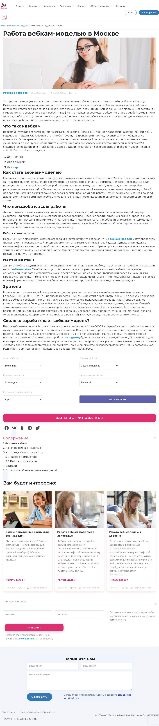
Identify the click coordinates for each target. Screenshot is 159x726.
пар (15, 167)
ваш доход (72, 337)
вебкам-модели (121, 238)
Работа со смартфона (21, 461)
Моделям (34, 6)
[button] (131, 12)
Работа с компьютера (21, 456)
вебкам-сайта (21, 269)
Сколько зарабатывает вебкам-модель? (30, 470)
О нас (20, 6)
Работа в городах (18, 26)
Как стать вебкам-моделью (22, 447)
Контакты (120, 6)
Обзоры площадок (101, 6)
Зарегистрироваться (79, 418)
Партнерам (66, 6)
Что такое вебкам (15, 443)
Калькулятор (50, 6)
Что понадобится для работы (23, 452)
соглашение (26, 638)
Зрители (10, 465)
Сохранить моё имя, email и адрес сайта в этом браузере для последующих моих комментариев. (132, 616)
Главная (4, 26)
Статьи (81, 6)
